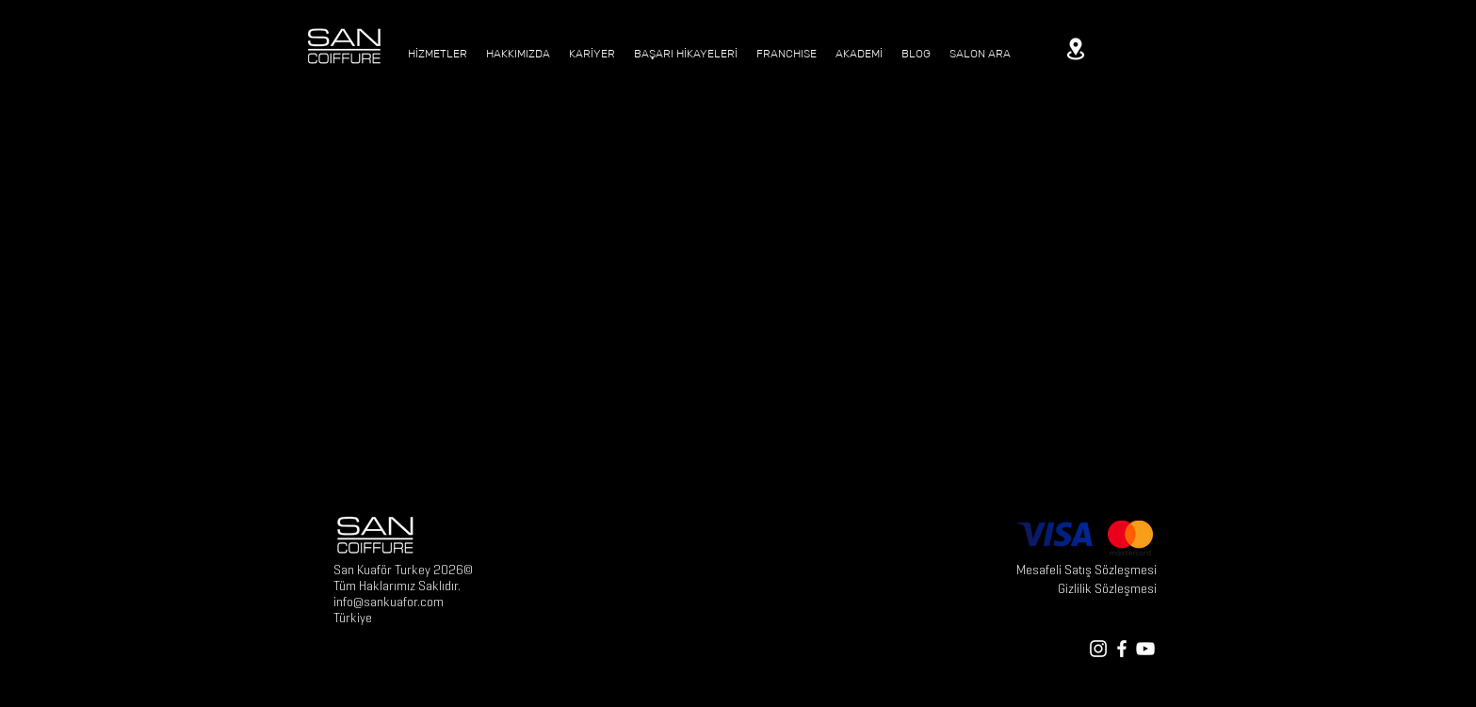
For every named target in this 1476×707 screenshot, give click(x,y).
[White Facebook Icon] (1122, 648)
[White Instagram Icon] (1098, 648)
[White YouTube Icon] (1145, 648)
